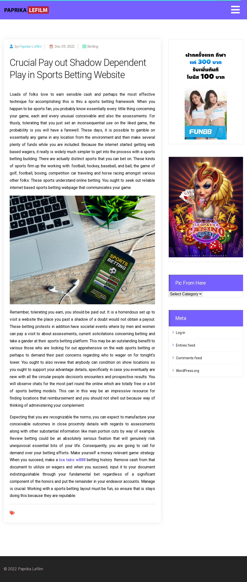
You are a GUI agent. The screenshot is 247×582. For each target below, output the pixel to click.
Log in (180, 333)
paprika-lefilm (30, 46)
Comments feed (189, 358)
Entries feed (185, 345)
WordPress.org (187, 371)
